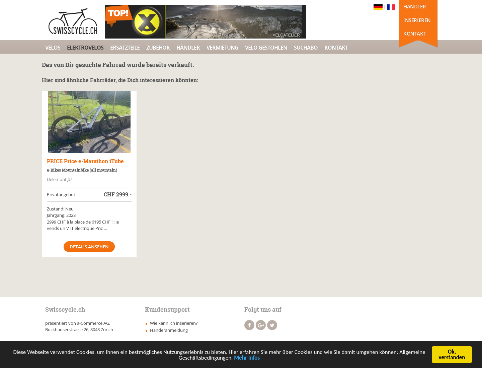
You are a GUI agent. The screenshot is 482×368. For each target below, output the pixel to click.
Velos (52, 47)
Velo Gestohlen (266, 47)
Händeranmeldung (169, 330)
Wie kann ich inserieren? (174, 323)
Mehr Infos (247, 358)
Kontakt (414, 33)
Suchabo (306, 47)
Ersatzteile (125, 47)
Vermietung (222, 47)
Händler (414, 6)
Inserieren (417, 20)
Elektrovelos (85, 47)
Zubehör (158, 47)
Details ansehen (89, 247)
